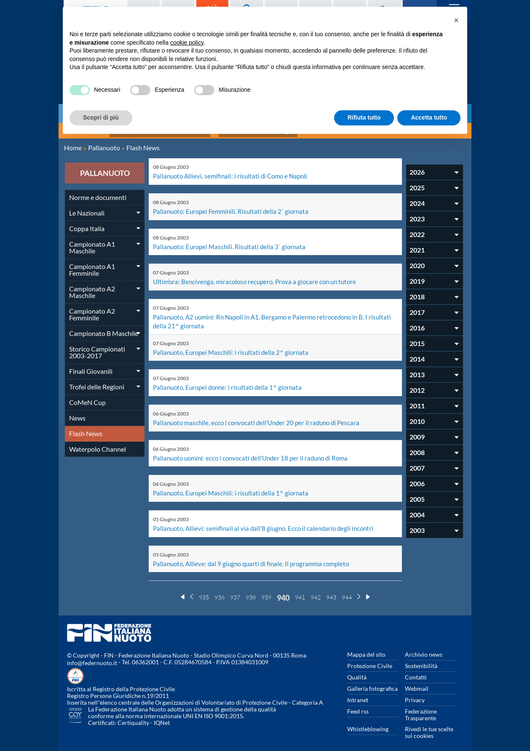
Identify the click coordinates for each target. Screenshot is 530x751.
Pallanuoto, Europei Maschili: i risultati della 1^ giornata (233, 486)
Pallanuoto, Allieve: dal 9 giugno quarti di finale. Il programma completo (255, 556)
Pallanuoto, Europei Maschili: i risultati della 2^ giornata (233, 347)
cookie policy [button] (186, 42)
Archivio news (423, 647)
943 (331, 590)
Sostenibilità (421, 658)
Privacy (415, 692)
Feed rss (358, 704)
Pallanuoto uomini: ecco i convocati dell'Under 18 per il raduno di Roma (256, 451)
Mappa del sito (366, 647)
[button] (456, 20)
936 (219, 590)
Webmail (416, 681)
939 (266, 590)
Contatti (416, 670)
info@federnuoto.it (92, 655)
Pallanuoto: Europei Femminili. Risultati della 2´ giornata (234, 207)
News (77, 414)
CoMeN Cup (87, 398)
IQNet (162, 715)
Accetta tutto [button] (429, 117)
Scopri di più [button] (101, 117)
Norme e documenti (97, 193)
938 (251, 590)
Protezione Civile (369, 658)
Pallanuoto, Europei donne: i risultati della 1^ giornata (230, 382)
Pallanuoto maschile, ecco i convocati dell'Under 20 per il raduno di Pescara (261, 417)
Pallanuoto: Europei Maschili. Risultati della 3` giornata (232, 242)
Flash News (85, 430)
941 (300, 590)
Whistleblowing (367, 721)
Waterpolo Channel (97, 445)
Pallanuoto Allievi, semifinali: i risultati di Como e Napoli (233, 172)
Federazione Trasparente (421, 707)
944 (347, 590)
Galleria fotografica (372, 681)
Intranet (357, 692)
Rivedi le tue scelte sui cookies (429, 725)
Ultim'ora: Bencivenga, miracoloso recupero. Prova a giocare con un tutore (259, 277)
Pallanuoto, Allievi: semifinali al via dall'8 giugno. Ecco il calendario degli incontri (267, 521)
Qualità (357, 670)
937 (235, 590)
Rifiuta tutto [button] (364, 117)
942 (316, 590)
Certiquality (133, 715)
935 (204, 590)
